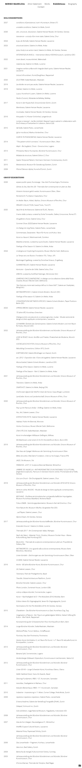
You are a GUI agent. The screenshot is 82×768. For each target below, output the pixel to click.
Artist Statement (34, 4)
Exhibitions (59, 4)
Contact (41, 7)
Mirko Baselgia (15, 4)
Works (47, 4)
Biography (72, 4)
